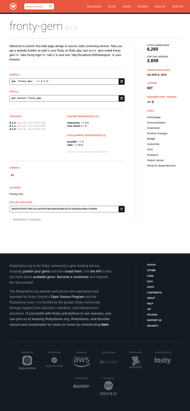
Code (150, 276)
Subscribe (153, 144)
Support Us (154, 320)
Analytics (152, 154)
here (104, 324)
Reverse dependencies (161, 165)
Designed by (55, 352)
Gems (127, 6)
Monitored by (136, 352)
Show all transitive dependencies (87, 151)
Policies (152, 314)
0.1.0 (12, 129)
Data (150, 281)
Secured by (110, 378)
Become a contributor (73, 277)
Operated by (28, 353)
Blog (112, 6)
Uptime (151, 270)
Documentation (156, 122)
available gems (44, 277)
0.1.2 (12, 122)
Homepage (154, 117)
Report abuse (155, 160)
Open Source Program (67, 297)
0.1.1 (12, 125)
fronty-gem (36, 26)
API (149, 309)
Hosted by (83, 352)
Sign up (178, 6)
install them (73, 271)
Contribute (154, 292)
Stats (150, 287)
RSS (150, 149)
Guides (142, 6)
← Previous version (25, 219)
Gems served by (163, 352)
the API (95, 271)
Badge (151, 138)
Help (150, 303)
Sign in (160, 6)
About (151, 298)
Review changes (157, 133)
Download (153, 127)
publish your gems (36, 271)
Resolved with (109, 352)
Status (151, 265)
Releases (94, 6)
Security (152, 326)
